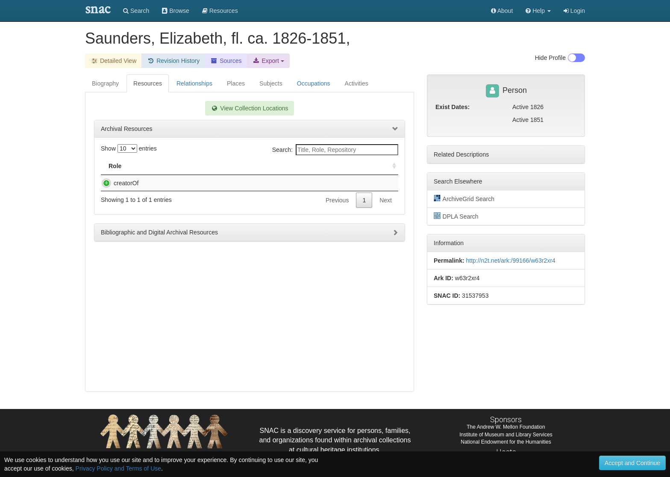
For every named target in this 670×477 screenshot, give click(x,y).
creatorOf (117, 183)
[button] (538, 10)
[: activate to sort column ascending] (390, 166)
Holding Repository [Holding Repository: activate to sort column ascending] (324, 166)
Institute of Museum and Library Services (505, 435)
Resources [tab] (147, 83)
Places (236, 83)
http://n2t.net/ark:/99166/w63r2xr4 (510, 260)
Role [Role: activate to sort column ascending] (115, 166)
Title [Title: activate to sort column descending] (148, 166)
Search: (335, 149)
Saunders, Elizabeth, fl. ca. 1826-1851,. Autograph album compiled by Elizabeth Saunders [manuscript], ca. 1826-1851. (208, 192)
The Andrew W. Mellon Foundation (506, 427)
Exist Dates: (452, 107)
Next (385, 217)
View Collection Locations (249, 108)
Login (574, 10)
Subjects (270, 83)
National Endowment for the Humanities (506, 442)
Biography (105, 83)
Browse (175, 10)
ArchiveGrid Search (464, 198)
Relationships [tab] (194, 83)
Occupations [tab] (313, 83)
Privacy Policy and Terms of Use (118, 468)
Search (136, 10)
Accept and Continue (632, 462)
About (502, 10)
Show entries (129, 148)
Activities (356, 83)
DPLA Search (456, 216)
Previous (337, 217)
